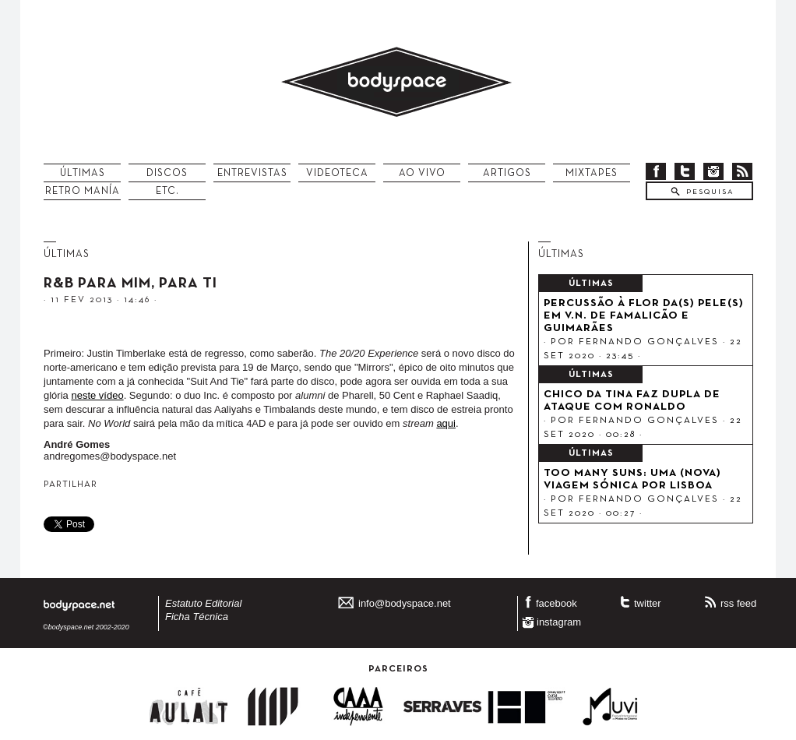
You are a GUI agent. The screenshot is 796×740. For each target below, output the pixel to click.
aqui (446, 423)
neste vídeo (97, 395)
